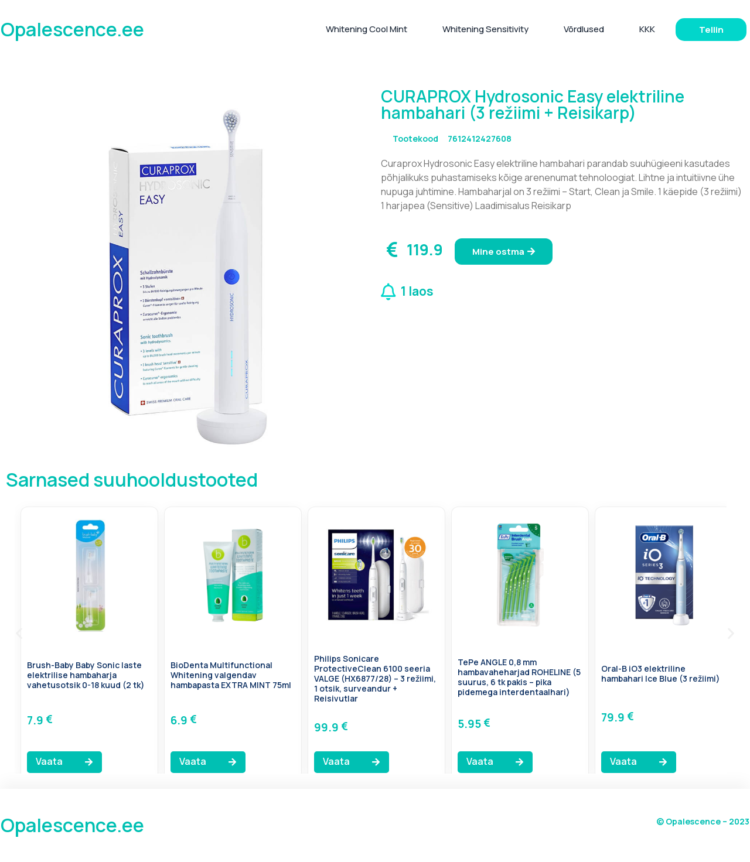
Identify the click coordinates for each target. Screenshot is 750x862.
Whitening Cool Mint (366, 29)
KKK (647, 29)
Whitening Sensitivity (485, 29)
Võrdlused (584, 29)
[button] (19, 632)
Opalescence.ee (72, 29)
